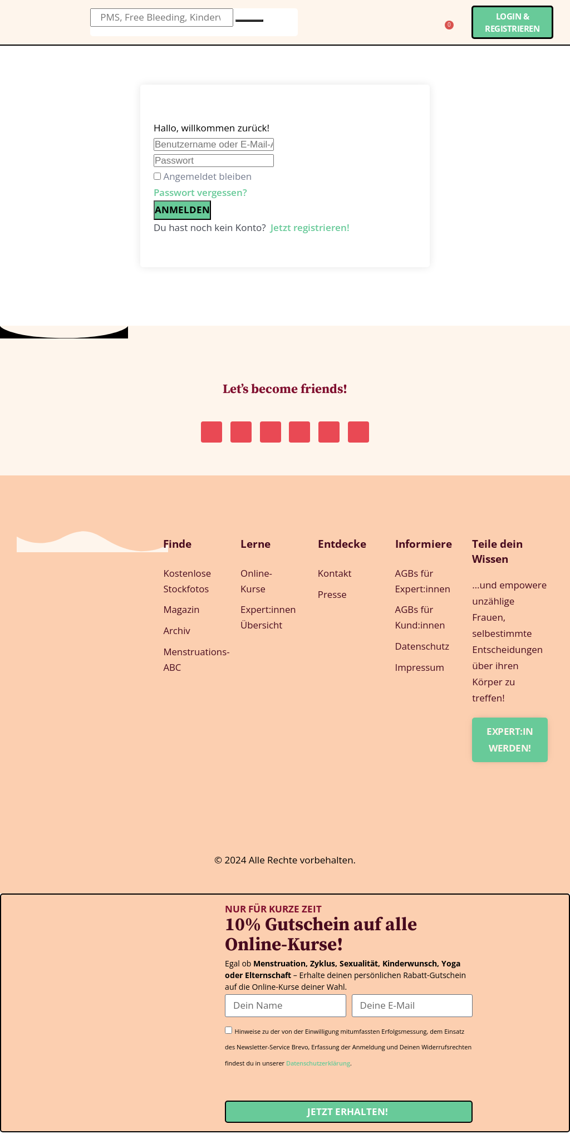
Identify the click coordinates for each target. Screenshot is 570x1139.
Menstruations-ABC (190, 668)
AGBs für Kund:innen (420, 625)
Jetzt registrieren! (310, 227)
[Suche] (249, 20)
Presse (332, 601)
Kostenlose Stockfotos (187, 587)
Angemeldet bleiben (207, 176)
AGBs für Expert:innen (422, 587)
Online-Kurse (256, 587)
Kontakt (335, 579)
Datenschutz (422, 655)
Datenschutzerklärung (318, 1070)
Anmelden (182, 209)
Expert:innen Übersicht (268, 625)
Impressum (420, 676)
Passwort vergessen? (200, 192)
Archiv (176, 638)
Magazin (181, 617)
